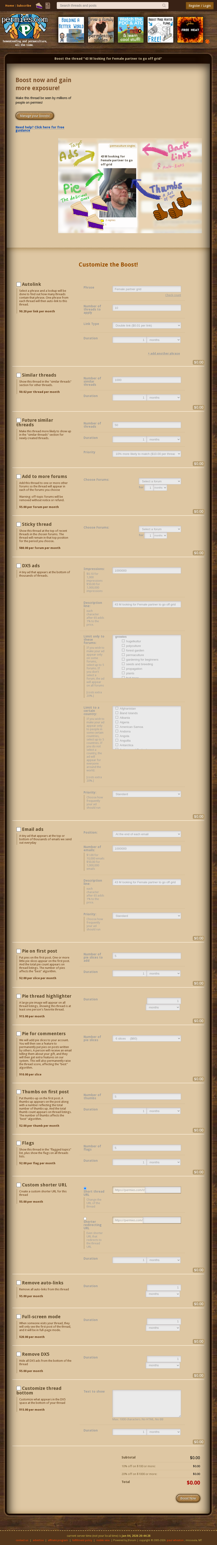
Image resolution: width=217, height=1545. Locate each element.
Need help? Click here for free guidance (40, 128)
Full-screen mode (41, 1316)
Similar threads (39, 375)
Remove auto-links (42, 1283)
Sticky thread (37, 524)
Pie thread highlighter (46, 996)
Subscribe (24, 5)
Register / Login (200, 6)
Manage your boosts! (35, 116)
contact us (22, 1540)
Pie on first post (39, 951)
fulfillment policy (82, 1540)
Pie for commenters (44, 1033)
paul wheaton (175, 1540)
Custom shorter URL (44, 1185)
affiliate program (58, 1540)
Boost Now (188, 1498)
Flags (28, 1143)
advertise (38, 1540)
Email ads (32, 829)
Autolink (31, 284)
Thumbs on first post (45, 1091)
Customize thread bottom (39, 1391)
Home (9, 5)
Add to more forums (44, 476)
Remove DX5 (35, 1354)
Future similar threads (34, 422)
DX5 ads (31, 565)
